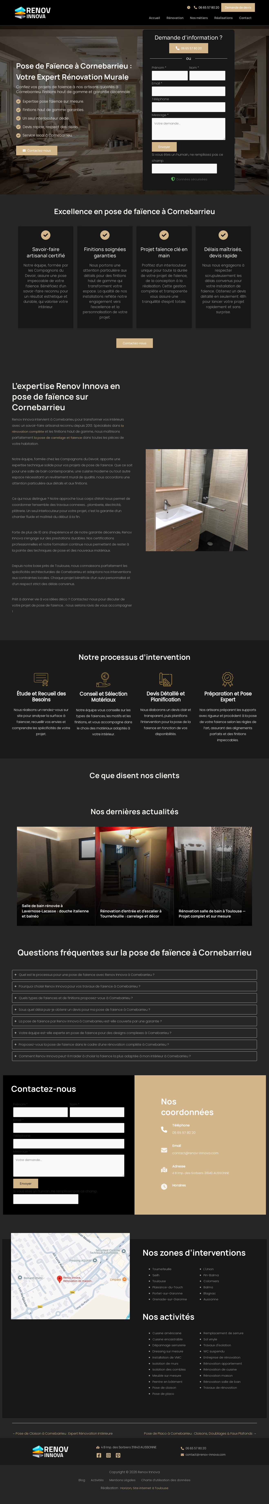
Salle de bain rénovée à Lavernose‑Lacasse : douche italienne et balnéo (51, 915)
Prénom (159, 67)
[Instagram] (108, 1463)
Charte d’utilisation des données (163, 1488)
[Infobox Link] (178, 1138)
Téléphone (160, 100)
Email (157, 84)
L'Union (208, 1277)
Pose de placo (164, 1402)
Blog (83, 1488)
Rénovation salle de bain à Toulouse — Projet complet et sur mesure (212, 915)
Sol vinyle (210, 1347)
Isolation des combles (169, 1378)
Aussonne (211, 1307)
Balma (208, 1295)
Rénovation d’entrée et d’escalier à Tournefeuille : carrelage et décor (134, 915)
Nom (194, 67)
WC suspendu (214, 1359)
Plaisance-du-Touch (169, 1295)
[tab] (134, 979)
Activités (96, 1488)
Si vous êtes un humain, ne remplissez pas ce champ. (55, 1199)
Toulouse (159, 1289)
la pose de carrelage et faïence (59, 442)
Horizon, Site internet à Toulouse (144, 1497)
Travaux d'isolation (218, 1354)
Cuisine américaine (167, 1341)
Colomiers (211, 1289)
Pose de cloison (165, 1396)
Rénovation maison (219, 1384)
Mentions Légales (120, 1488)
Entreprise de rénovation (222, 1366)
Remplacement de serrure (224, 1341)
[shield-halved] (173, 183)
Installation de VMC (167, 1366)
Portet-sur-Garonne (168, 1302)
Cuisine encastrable (168, 1347)
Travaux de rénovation (221, 1396)
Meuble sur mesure (167, 1384)
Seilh (156, 1283)
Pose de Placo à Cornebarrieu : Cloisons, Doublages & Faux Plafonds (200, 1442)
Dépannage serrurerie (169, 1354)
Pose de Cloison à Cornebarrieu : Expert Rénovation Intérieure (62, 1442)
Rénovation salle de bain (223, 1390)
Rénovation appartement (223, 1372)
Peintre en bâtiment (168, 1390)
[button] (189, 7)
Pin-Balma (211, 1283)
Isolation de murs (166, 1372)
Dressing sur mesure (168, 1359)
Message (160, 117)
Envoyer (164, 150)
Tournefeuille (162, 1277)
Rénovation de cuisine (221, 1378)
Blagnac (210, 1302)
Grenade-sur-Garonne (170, 1307)
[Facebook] (98, 1463)
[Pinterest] (118, 1463)
